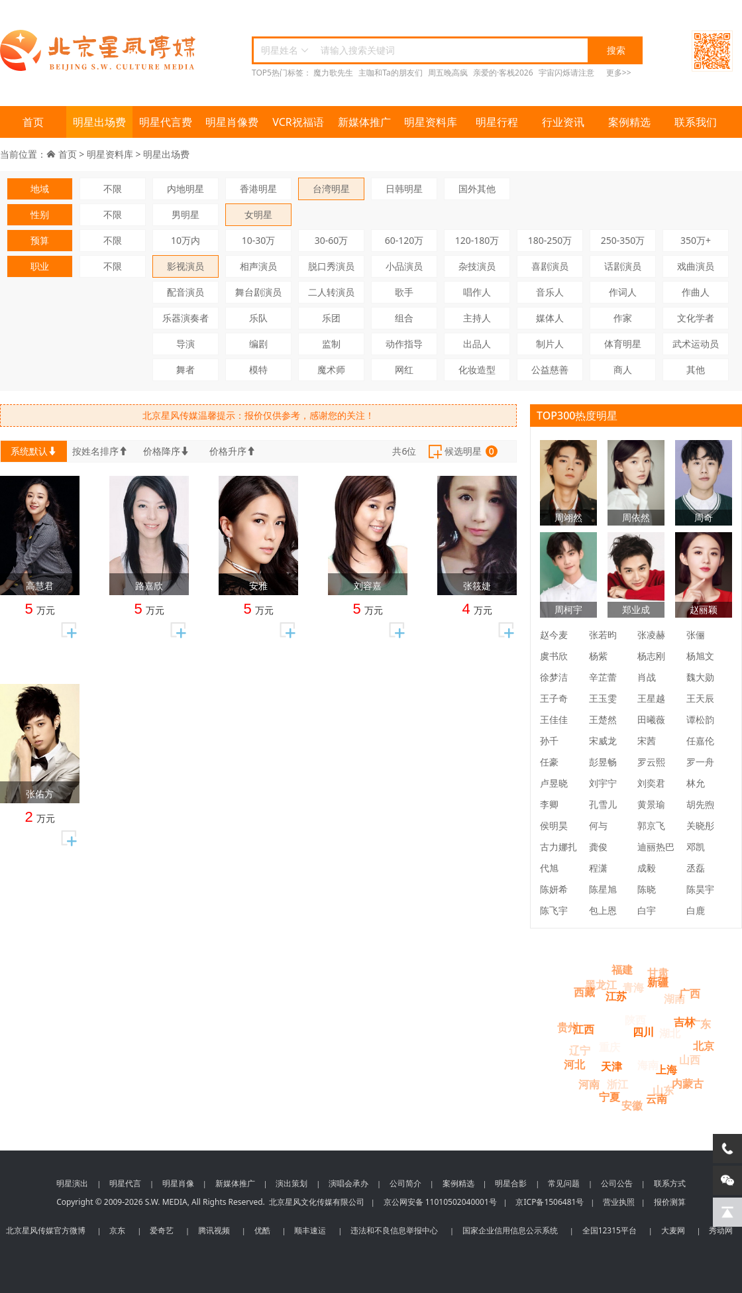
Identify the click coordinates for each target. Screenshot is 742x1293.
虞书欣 (554, 655)
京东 (117, 1230)
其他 (695, 369)
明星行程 (497, 122)
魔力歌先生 (333, 72)
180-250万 (550, 240)
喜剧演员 (549, 266)
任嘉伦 (700, 740)
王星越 (651, 698)
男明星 (185, 214)
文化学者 (695, 317)
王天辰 (700, 698)
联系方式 (670, 1183)
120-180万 (477, 240)
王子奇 (554, 698)
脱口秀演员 (331, 266)
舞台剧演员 (258, 292)
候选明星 (462, 452)
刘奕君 (651, 783)
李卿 (549, 804)
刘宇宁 (603, 783)
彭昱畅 (603, 762)
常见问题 (564, 1183)
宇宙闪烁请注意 (566, 72)
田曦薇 (651, 719)
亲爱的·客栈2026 (503, 72)
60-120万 (404, 240)
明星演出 (72, 1183)
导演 (185, 343)
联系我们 (695, 122)
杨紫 (598, 655)
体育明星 (622, 343)
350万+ (695, 240)
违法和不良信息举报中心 (394, 1230)
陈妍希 (554, 889)
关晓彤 (700, 825)
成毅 (646, 868)
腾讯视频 (214, 1230)
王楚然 (603, 719)
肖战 (646, 677)
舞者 (185, 369)
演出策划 (291, 1183)
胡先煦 (700, 804)
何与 (598, 825)
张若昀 (603, 634)
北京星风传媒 (99, 51)
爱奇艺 (162, 1230)
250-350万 (623, 240)
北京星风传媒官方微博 (45, 1230)
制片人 (550, 343)
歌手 (404, 292)
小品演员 (404, 266)
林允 (695, 783)
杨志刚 (651, 655)
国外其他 (477, 188)
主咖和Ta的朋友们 (390, 72)
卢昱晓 (554, 783)
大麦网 (673, 1230)
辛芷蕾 (603, 677)
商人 (622, 369)
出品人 (477, 343)
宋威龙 (603, 740)
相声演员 (258, 266)
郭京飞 (651, 825)
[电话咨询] (727, 1148)
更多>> (618, 72)
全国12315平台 (609, 1230)
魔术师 (331, 369)
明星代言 (125, 1183)
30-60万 (331, 240)
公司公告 (617, 1183)
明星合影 (511, 1183)
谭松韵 (700, 719)
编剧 (258, 343)
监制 (331, 343)
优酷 (262, 1230)
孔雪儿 (603, 804)
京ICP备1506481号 (549, 1202)
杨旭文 (700, 655)
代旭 (549, 868)
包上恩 (603, 910)
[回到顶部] (727, 1212)
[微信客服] (727, 1180)
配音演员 (185, 292)
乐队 (258, 317)
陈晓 (646, 889)
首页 (33, 122)
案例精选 (629, 122)
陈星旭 (603, 889)
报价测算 (670, 1202)
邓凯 (695, 846)
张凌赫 (651, 634)
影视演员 (185, 266)
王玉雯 (603, 698)
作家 (622, 317)
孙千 (549, 740)
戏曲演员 (695, 266)
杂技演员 (477, 266)
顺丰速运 (310, 1230)
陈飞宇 (554, 910)
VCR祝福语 (298, 122)
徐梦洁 (554, 677)
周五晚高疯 (448, 72)
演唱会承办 (348, 1183)
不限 (112, 188)
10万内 (185, 240)
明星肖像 (178, 1183)
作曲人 (696, 292)
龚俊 (598, 846)
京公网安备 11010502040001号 (440, 1202)
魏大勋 (700, 677)
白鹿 (695, 910)
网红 (404, 369)
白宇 (646, 910)
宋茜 (646, 740)
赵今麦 (554, 634)
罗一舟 (700, 762)
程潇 (598, 868)
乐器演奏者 (185, 317)
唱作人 (477, 292)
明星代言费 (165, 122)
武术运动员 (695, 343)
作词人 (623, 292)
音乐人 (550, 292)
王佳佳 (554, 719)
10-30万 (259, 240)
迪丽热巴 (655, 846)
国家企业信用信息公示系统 (510, 1230)
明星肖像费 (231, 122)
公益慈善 (549, 369)
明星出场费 (99, 122)
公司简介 (405, 1183)
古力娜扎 (558, 846)
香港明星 (258, 188)
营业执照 (619, 1202)
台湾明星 (331, 188)
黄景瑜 (651, 804)
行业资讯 (563, 122)
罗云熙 (651, 762)
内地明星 (185, 188)
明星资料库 (430, 122)
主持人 (477, 317)
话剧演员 (622, 266)
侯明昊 (554, 825)
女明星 (258, 214)
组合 (404, 317)
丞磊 (695, 868)
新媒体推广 (364, 122)
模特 (258, 369)
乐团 (331, 317)
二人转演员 (331, 292)
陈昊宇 (700, 889)
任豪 (549, 762)
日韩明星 (404, 188)
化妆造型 (477, 369)
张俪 (695, 634)
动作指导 (404, 343)
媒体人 (550, 317)
